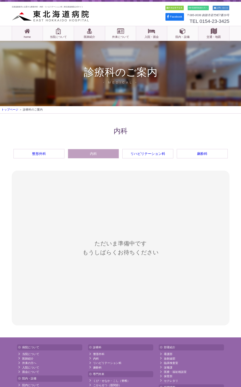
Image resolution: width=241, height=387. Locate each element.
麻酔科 (202, 154)
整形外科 (39, 154)
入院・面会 (151, 33)
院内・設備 (182, 33)
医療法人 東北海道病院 (51, 15)
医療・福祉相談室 (175, 372)
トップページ (9, 109)
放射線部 (169, 358)
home (27, 33)
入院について (30, 367)
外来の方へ (29, 363)
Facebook (174, 16)
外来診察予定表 (175, 8)
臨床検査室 (171, 363)
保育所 (168, 376)
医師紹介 (89, 33)
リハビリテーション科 (147, 154)
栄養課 (168, 367)
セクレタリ (171, 380)
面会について (30, 372)
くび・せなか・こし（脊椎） (111, 380)
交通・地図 (213, 33)
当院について (58, 33)
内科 (93, 154)
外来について (120, 33)
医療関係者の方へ (198, 8)
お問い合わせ (221, 8)
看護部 (168, 354)
